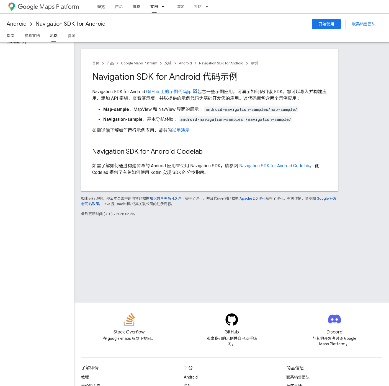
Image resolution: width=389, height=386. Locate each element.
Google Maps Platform (139, 63)
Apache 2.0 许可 (252, 198)
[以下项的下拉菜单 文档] (164, 6)
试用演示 (181, 130)
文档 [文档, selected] (154, 6)
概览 (101, 6)
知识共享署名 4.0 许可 (167, 198)
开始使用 (326, 24)
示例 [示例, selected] (54, 35)
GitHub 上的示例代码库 (168, 91)
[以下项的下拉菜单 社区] (208, 6)
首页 (95, 63)
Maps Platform (48, 7)
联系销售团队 (363, 24)
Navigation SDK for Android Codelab (274, 165)
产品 (119, 6)
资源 (71, 35)
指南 (10, 35)
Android (17, 23)
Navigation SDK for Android (70, 23)
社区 (198, 6)
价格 (136, 6)
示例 (254, 63)
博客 (180, 6)
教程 (85, 377)
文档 (168, 63)
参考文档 (32, 35)
